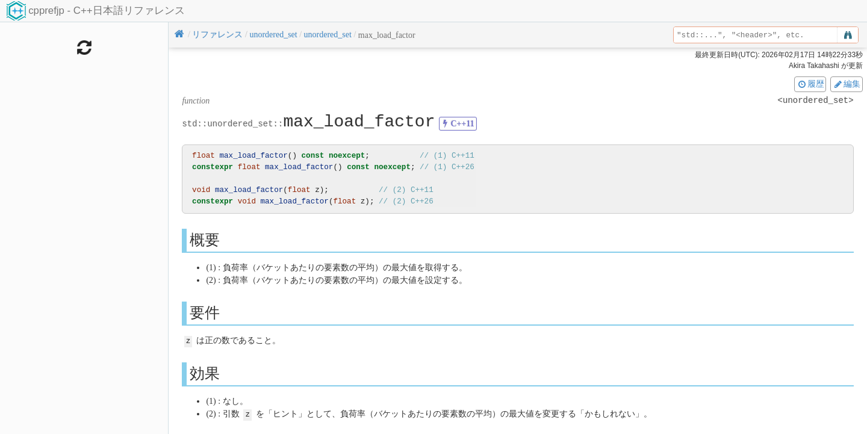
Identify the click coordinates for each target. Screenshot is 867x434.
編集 (846, 83)
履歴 (810, 83)
